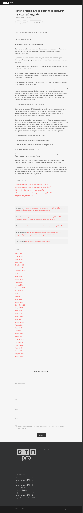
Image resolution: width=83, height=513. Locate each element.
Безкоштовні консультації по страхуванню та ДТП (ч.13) (33, 187)
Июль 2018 (18, 348)
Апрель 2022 (19, 276)
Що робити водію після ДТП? (24, 196)
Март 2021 (18, 299)
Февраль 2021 (19, 302)
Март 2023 (18, 262)
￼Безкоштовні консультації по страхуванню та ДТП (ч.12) (33, 193)
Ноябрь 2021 (19, 285)
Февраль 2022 (19, 279)
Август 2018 (19, 345)
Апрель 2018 (19, 351)
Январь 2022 (19, 282)
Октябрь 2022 (19, 268)
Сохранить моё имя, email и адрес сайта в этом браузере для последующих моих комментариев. (39, 426)
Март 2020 (18, 319)
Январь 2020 (19, 325)
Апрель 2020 (19, 316)
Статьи (29, 17)
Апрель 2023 (19, 259)
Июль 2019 (18, 328)
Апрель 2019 (19, 334)
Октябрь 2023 (19, 256)
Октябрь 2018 (19, 339)
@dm (17, 17)
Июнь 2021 (18, 293)
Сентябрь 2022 (20, 271)
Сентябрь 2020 (20, 305)
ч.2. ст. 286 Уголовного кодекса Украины (38, 242)
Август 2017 (19, 356)
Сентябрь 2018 (20, 342)
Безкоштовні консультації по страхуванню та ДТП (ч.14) (33, 184)
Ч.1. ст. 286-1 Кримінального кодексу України (29, 190)
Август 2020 (19, 308)
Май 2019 (18, 331)
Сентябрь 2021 (20, 288)
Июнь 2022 (18, 273)
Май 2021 (18, 296)
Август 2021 (19, 291)
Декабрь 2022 (19, 265)
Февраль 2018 (19, 354)
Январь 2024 (19, 253)
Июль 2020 (18, 311)
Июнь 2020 (18, 314)
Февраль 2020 (19, 322)
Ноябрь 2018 (19, 336)
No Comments (35, 22)
